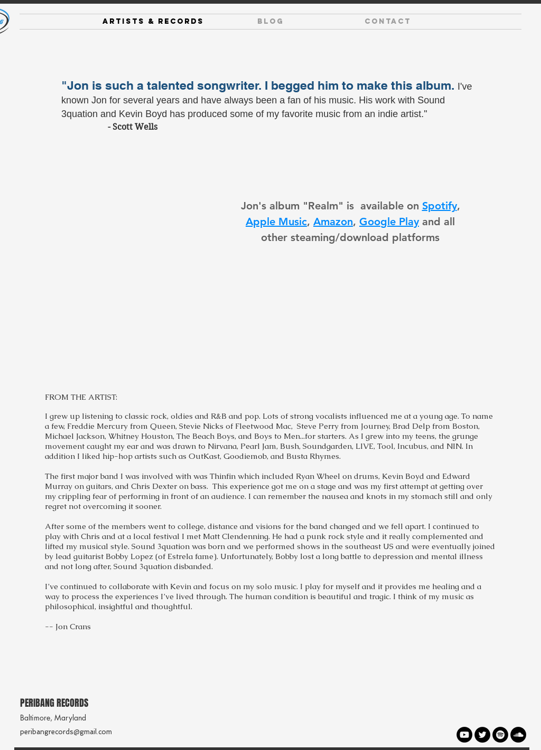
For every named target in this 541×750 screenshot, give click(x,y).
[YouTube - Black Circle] (464, 735)
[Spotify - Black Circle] (500, 735)
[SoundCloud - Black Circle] (518, 735)
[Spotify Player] (144, 253)
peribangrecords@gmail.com (66, 732)
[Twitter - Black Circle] (482, 735)
